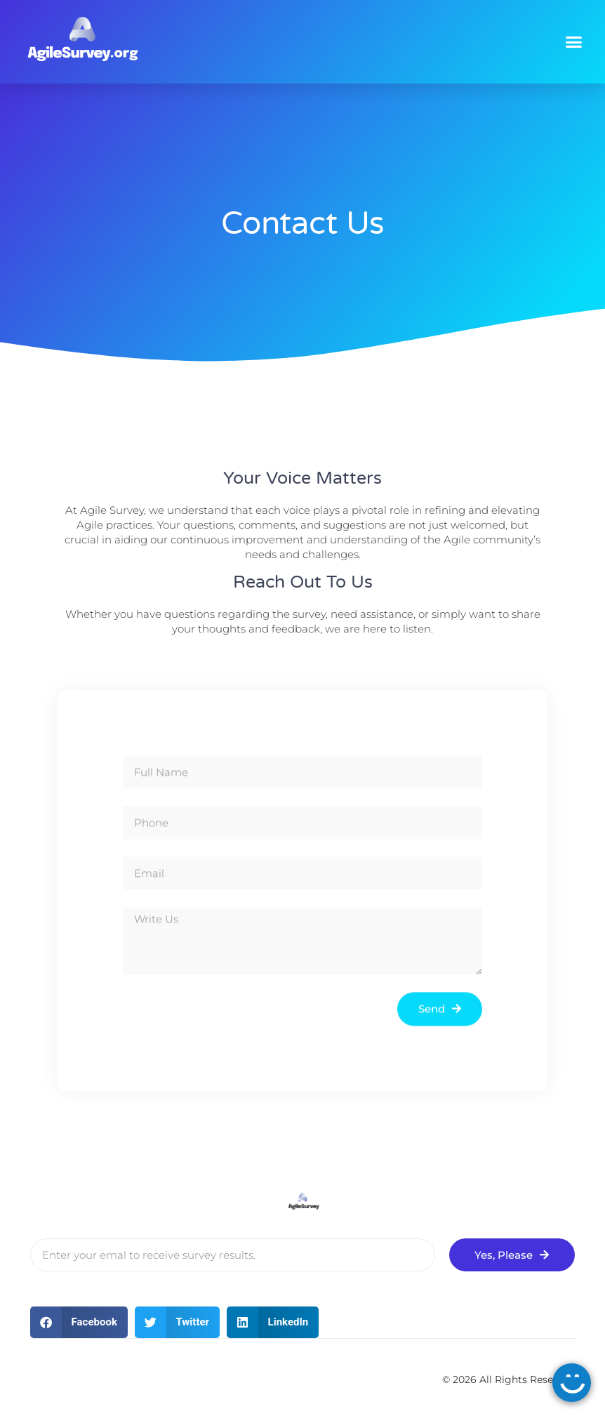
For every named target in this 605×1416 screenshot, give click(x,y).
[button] (574, 42)
